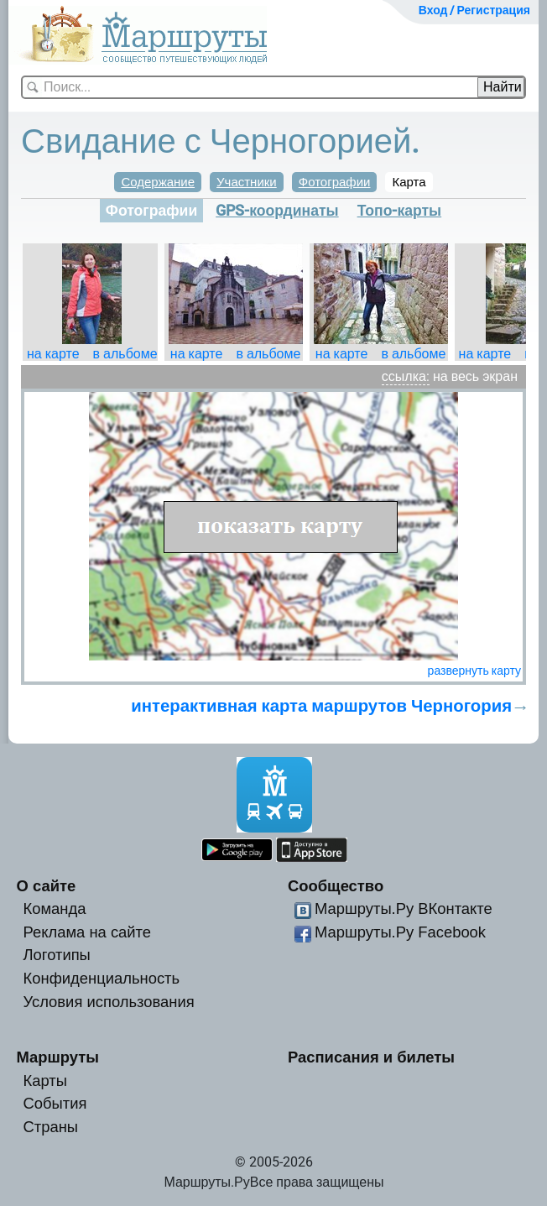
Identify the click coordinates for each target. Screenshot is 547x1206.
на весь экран (475, 376)
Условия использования (109, 1001)
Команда (54, 908)
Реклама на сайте (87, 932)
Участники (246, 182)
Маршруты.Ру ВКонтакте (403, 908)
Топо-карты (399, 210)
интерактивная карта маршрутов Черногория (321, 706)
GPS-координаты (277, 210)
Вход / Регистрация (474, 10)
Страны (51, 1127)
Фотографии (335, 182)
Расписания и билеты (371, 1057)
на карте (53, 354)
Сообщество (335, 886)
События (55, 1103)
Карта (408, 182)
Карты (45, 1080)
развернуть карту (474, 670)
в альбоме (125, 354)
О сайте (46, 886)
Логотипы (57, 954)
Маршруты (58, 1057)
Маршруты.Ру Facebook (400, 932)
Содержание (158, 182)
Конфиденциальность (101, 978)
